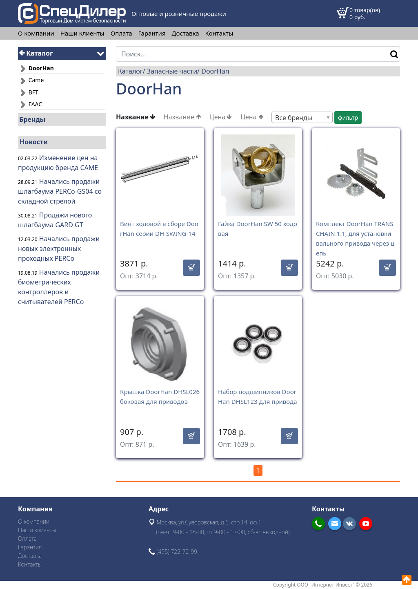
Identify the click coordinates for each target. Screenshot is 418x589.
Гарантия (152, 33)
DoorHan (215, 71)
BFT (28, 92)
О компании (36, 33)
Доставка (185, 33)
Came (31, 80)
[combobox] (302, 117)
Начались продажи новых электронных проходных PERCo (59, 248)
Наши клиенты (82, 33)
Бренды (32, 119)
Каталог (36, 53)
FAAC (30, 104)
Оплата (121, 33)
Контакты (219, 33)
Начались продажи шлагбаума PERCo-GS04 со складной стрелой (60, 191)
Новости (34, 141)
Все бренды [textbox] (293, 117)
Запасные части (172, 71)
